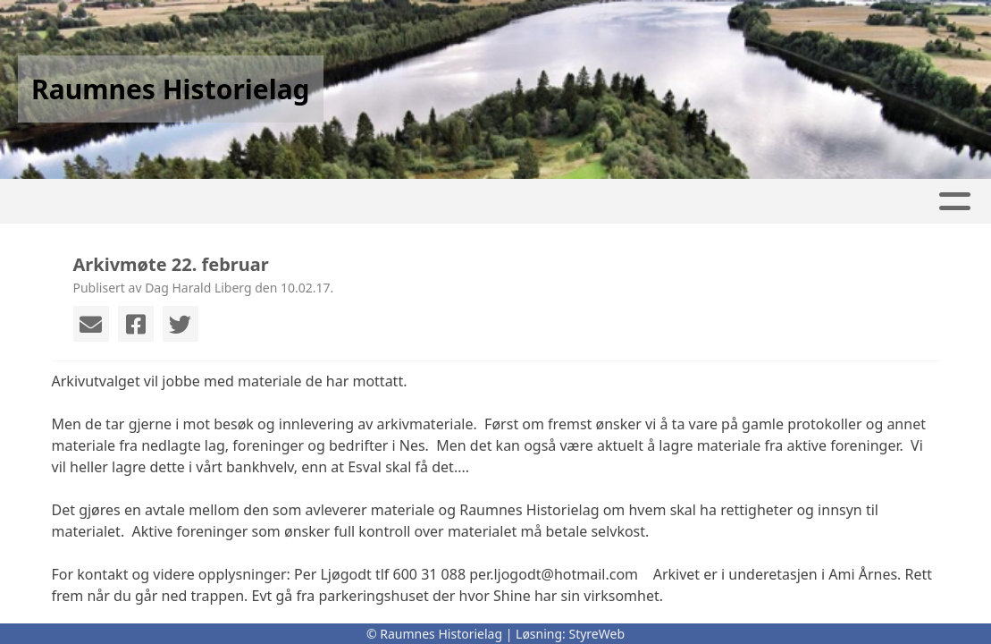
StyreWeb (596, 633)
